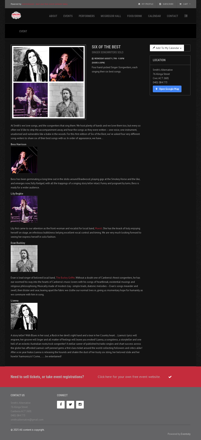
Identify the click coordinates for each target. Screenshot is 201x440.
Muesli (98, 228)
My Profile (145, 4)
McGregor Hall (111, 16)
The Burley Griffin (65, 277)
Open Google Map (167, 89)
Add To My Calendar (166, 48)
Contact (172, 16)
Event (23, 31)
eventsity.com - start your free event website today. (45, 4)
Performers (87, 16)
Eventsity (185, 434)
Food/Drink (134, 16)
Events (67, 16)
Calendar (154, 16)
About (53, 16)
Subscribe (166, 4)
